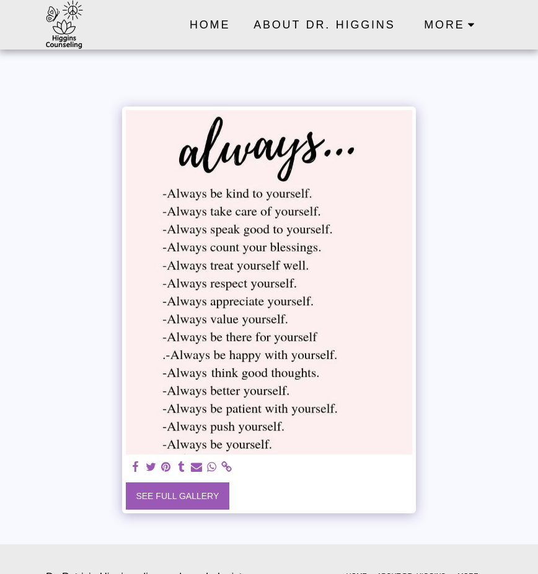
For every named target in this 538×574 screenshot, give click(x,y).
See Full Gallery (177, 496)
